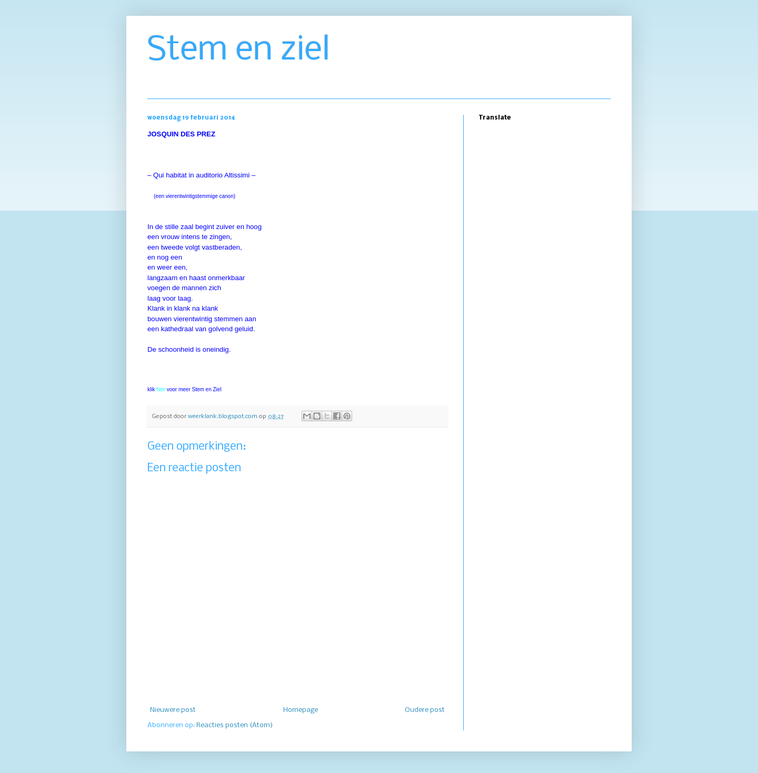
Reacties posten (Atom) (234, 725)
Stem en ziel (238, 50)
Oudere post (425, 710)
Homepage (300, 710)
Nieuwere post (173, 710)
